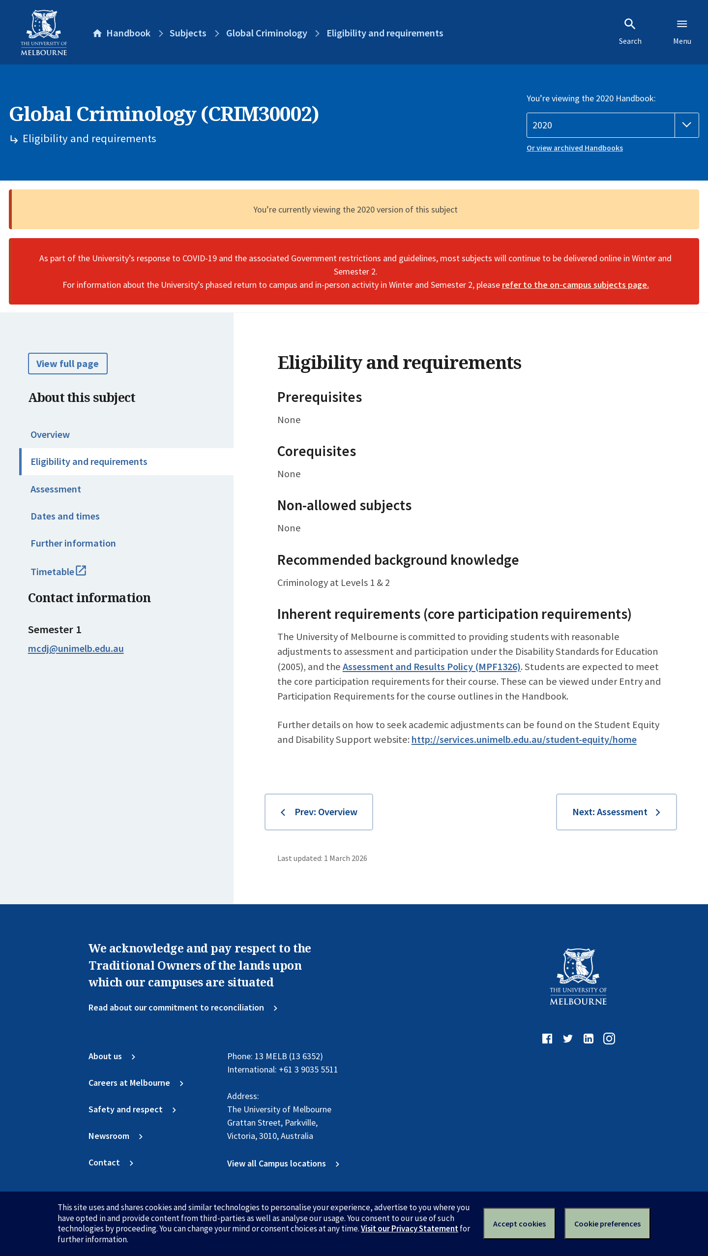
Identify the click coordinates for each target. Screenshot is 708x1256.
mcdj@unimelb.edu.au (76, 648)
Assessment (55, 489)
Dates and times (65, 516)
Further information (73, 543)
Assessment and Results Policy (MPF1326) (432, 666)
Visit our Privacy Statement (409, 1228)
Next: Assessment (610, 811)
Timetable (70, 576)
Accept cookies (519, 1223)
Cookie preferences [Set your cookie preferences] (607, 1223)
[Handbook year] (613, 125)
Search (630, 31)
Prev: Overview (326, 811)
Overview (50, 434)
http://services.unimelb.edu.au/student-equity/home (524, 739)
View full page (67, 363)
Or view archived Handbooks (575, 148)
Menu (682, 31)
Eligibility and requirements (89, 461)
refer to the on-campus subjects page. (575, 284)
